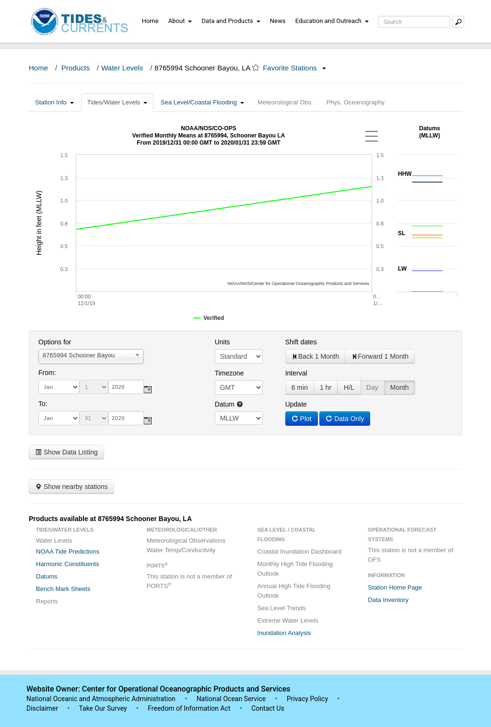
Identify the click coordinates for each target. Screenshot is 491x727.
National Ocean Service (231, 699)
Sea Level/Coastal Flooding (202, 102)
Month (399, 387)
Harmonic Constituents (67, 564)
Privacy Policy (307, 699)
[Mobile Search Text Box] (458, 22)
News (278, 20)
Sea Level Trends (281, 608)
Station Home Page (395, 587)
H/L (349, 387)
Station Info (54, 102)
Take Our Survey (104, 708)
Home (150, 20)
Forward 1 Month (380, 356)
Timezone (229, 373)
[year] (126, 387)
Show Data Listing (66, 452)
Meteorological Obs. (285, 102)
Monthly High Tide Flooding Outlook (295, 568)
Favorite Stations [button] (294, 68)
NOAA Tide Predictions (67, 551)
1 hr (325, 387)
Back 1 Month (315, 356)
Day (372, 387)
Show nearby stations (71, 486)
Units (222, 342)
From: (47, 372)
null (239, 418)
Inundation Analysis (284, 632)
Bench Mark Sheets (63, 588)
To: (42, 404)
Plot (302, 418)
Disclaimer (42, 708)
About (180, 20)
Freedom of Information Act (189, 708)
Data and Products (231, 20)
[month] (59, 387)
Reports (47, 601)
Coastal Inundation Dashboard (299, 551)
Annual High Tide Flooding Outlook (294, 590)
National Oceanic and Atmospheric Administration (100, 699)
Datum (229, 404)
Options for (54, 342)
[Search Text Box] (414, 22)
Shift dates (301, 342)
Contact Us (267, 708)
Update (296, 404)
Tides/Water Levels (117, 102)
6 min (300, 387)
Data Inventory (388, 599)
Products (75, 68)
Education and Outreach (332, 20)
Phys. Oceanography (356, 102)
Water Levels (122, 68)
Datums (47, 576)
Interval (296, 373)
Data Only (345, 418)
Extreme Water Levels (287, 620)
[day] (94, 387)
